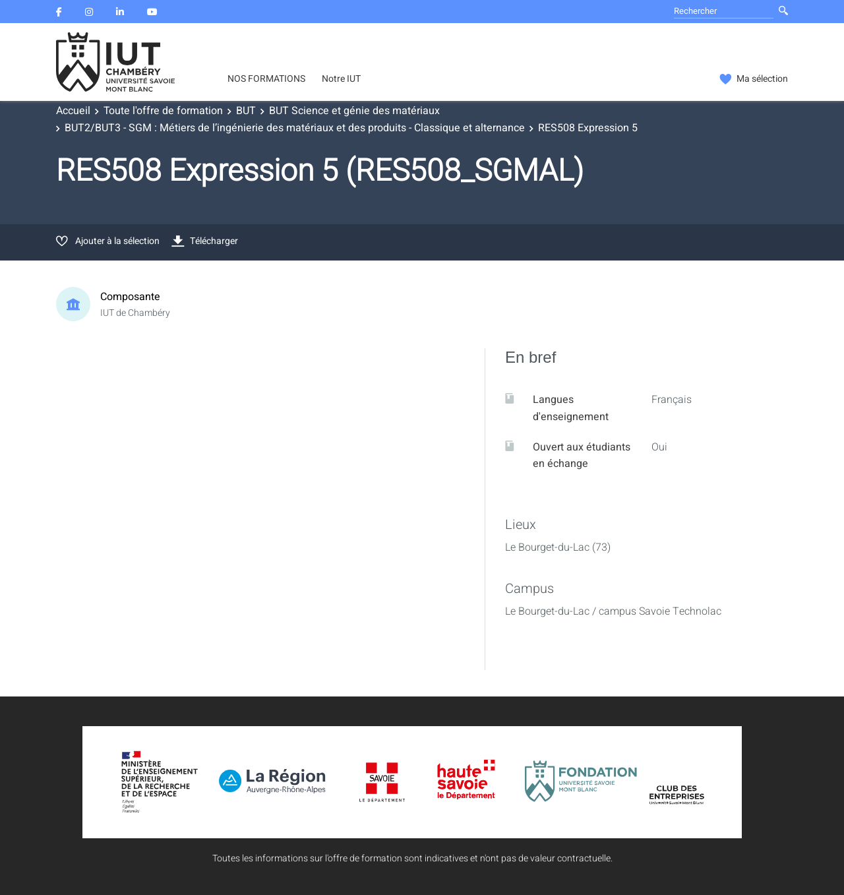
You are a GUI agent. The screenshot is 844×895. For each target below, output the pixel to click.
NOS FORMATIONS (266, 79)
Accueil (73, 111)
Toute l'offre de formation (163, 111)
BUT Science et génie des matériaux (354, 111)
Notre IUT (341, 79)
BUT (246, 111)
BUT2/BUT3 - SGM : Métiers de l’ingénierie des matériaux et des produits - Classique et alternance (295, 128)
